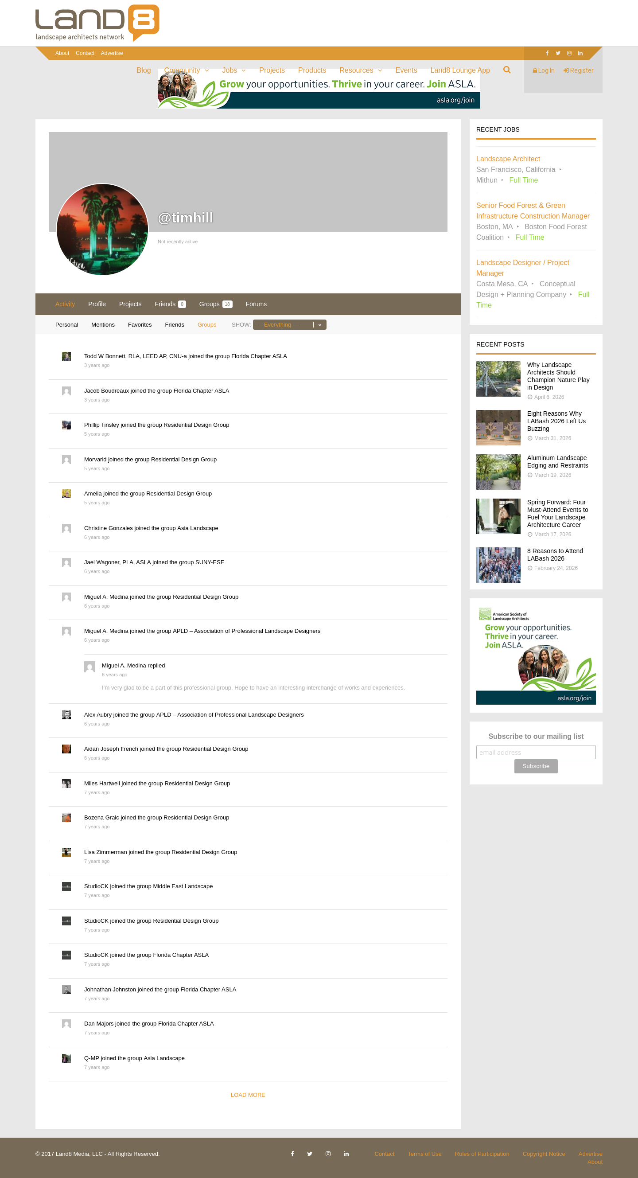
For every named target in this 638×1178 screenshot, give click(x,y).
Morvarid (95, 459)
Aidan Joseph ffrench (111, 748)
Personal (66, 324)
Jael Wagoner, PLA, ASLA (117, 562)
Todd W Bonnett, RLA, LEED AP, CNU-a (135, 356)
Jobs (229, 70)
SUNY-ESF (209, 562)
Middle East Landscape (183, 886)
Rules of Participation (482, 1154)
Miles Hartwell (102, 783)
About (62, 53)
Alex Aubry (98, 714)
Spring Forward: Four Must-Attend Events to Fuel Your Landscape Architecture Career (557, 513)
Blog (144, 70)
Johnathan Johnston (110, 989)
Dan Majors (98, 1023)
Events (406, 70)
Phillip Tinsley (101, 424)
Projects (272, 70)
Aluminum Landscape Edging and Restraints (557, 461)
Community (182, 70)
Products (312, 70)
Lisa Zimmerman (105, 852)
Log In (544, 70)
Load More (248, 1095)
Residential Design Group (196, 424)
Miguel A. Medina (106, 596)
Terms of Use (425, 1154)
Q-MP (91, 1058)
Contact (85, 53)
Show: (241, 324)
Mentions (103, 324)
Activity (65, 304)
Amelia (93, 493)
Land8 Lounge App (460, 70)
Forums (256, 304)
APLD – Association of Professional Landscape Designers (246, 631)
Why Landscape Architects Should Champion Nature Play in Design (558, 376)
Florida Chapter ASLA (259, 356)
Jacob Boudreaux (106, 390)
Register (579, 70)
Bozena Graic (101, 817)
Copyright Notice (544, 1154)
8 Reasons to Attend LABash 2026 (555, 554)
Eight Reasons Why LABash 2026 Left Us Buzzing (556, 421)
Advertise (112, 53)
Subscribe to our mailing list (536, 736)
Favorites (140, 324)
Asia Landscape (197, 528)
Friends (170, 304)
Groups (216, 304)
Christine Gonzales (108, 528)
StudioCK (96, 886)
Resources (356, 70)
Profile (97, 304)
